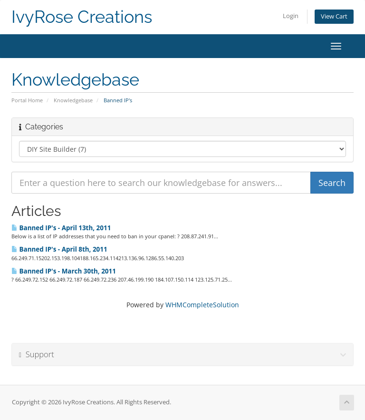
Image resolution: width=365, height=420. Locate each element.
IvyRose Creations (81, 17)
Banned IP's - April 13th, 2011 (61, 228)
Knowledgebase (73, 100)
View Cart (334, 16)
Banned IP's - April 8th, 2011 (59, 249)
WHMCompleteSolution (202, 304)
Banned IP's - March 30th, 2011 (63, 271)
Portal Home (27, 100)
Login (290, 16)
